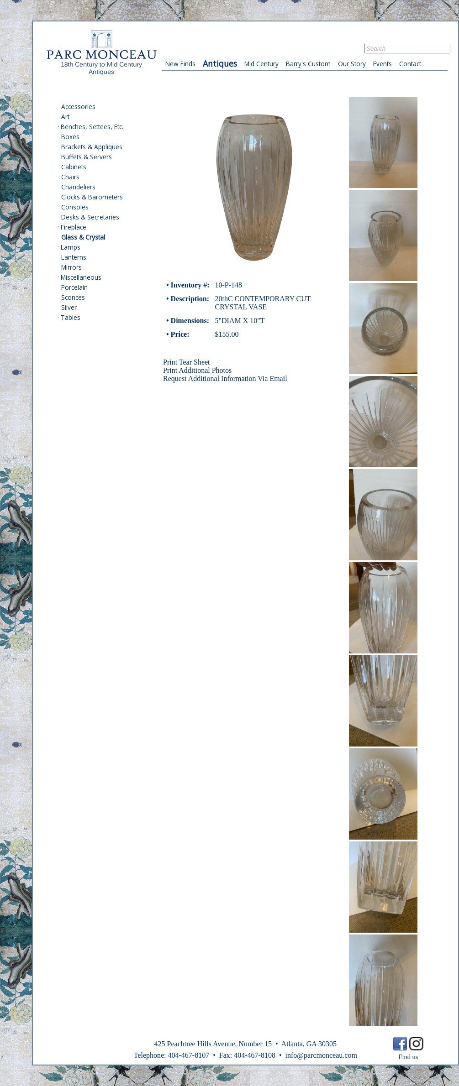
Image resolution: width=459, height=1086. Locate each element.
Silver (69, 307)
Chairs (70, 176)
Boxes (70, 136)
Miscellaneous (81, 277)
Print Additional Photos (197, 370)
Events (382, 63)
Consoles (75, 207)
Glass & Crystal (83, 237)
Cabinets (73, 166)
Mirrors (71, 267)
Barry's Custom (308, 63)
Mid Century (261, 63)
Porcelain (74, 287)
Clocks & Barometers (92, 197)
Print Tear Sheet (186, 362)
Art (65, 116)
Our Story (352, 63)
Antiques (220, 63)
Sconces (73, 297)
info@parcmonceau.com (321, 1055)
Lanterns (73, 257)
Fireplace (73, 227)
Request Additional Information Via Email (225, 378)
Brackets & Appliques (91, 146)
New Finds (180, 63)
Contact (410, 63)
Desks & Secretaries (90, 217)
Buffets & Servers (86, 156)
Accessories (78, 106)
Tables (70, 317)
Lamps (70, 247)
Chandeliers (78, 187)
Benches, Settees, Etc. (92, 126)
